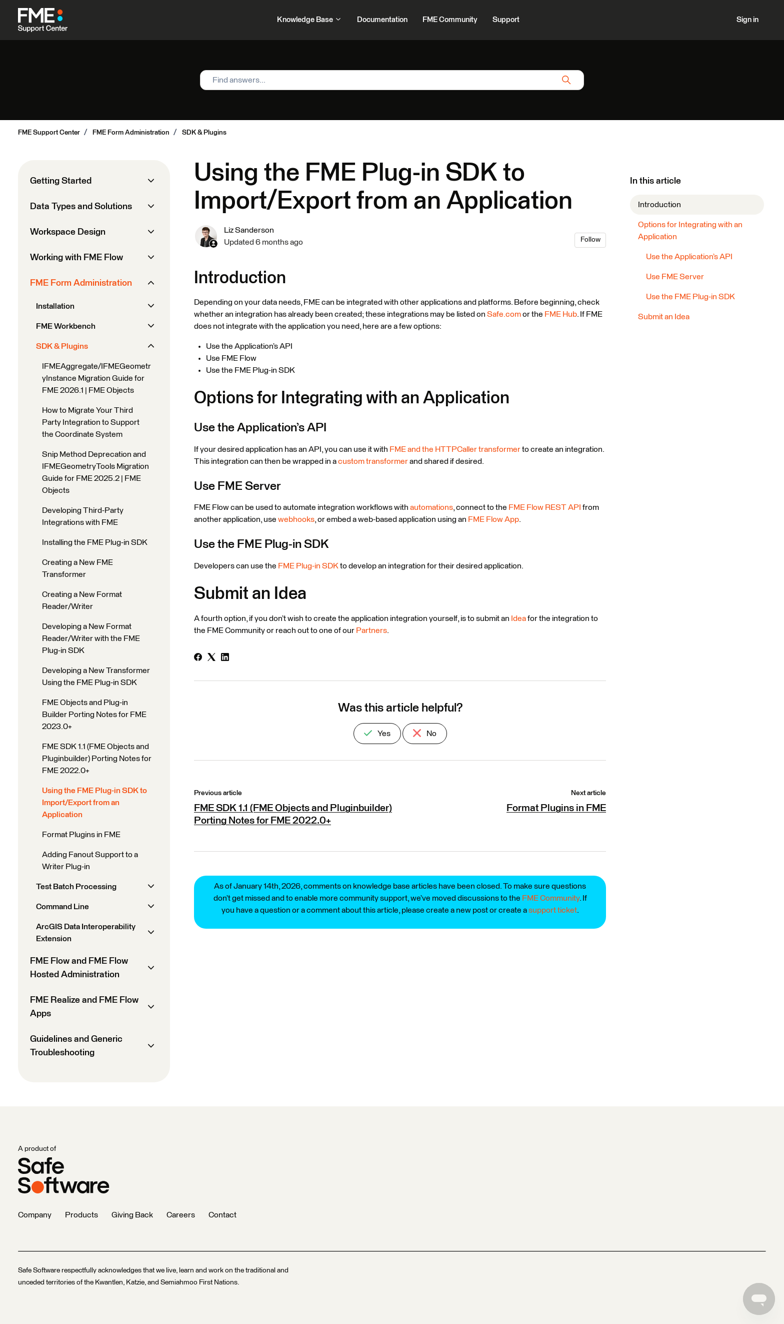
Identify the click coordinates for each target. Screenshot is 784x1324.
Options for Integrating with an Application (690, 231)
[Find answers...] (392, 80)
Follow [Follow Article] (590, 239)
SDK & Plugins (204, 132)
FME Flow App (493, 519)
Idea (518, 618)
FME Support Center (49, 132)
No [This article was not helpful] (424, 733)
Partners (371, 630)
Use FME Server (675, 277)
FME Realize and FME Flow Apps (84, 1007)
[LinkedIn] (225, 658)
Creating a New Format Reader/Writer (82, 600)
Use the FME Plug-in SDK (690, 297)
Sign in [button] (747, 20)
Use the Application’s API (689, 257)
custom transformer (373, 461)
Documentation (382, 20)
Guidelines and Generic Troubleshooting (76, 1046)
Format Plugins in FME (556, 808)
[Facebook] (198, 658)
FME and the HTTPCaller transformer (455, 449)
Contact (222, 1215)
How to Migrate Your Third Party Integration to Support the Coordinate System (91, 422)
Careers (180, 1215)
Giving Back (132, 1215)
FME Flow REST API (544, 507)
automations (431, 507)
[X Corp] (212, 658)
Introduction (659, 205)
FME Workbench (66, 326)
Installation (55, 306)
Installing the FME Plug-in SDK (95, 542)
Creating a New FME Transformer (77, 568)
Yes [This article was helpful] (377, 733)
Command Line (62, 907)
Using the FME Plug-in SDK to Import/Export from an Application (94, 803)
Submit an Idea (664, 317)
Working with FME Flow (76, 257)
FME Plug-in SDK (308, 566)
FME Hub (560, 314)
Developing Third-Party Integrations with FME (83, 516)
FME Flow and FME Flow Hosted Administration (79, 968)
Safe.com (504, 314)
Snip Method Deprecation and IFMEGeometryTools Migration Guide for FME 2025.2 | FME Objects (95, 472)
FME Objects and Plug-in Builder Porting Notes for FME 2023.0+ (94, 715)
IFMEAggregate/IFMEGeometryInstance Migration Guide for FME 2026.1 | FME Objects (96, 378)
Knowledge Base (309, 20)
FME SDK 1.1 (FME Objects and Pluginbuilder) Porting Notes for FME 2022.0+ (97, 759)
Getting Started (61, 181)
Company (35, 1215)
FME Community (450, 20)
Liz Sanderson (249, 230)
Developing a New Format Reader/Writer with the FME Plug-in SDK (91, 638)
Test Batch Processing (76, 887)
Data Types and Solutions (81, 206)
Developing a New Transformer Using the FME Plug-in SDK (96, 677)
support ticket (552, 910)
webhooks (296, 519)
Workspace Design (68, 232)
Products (81, 1215)
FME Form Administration (131, 132)
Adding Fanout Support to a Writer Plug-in (90, 861)
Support (506, 20)
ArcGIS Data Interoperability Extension (86, 933)
